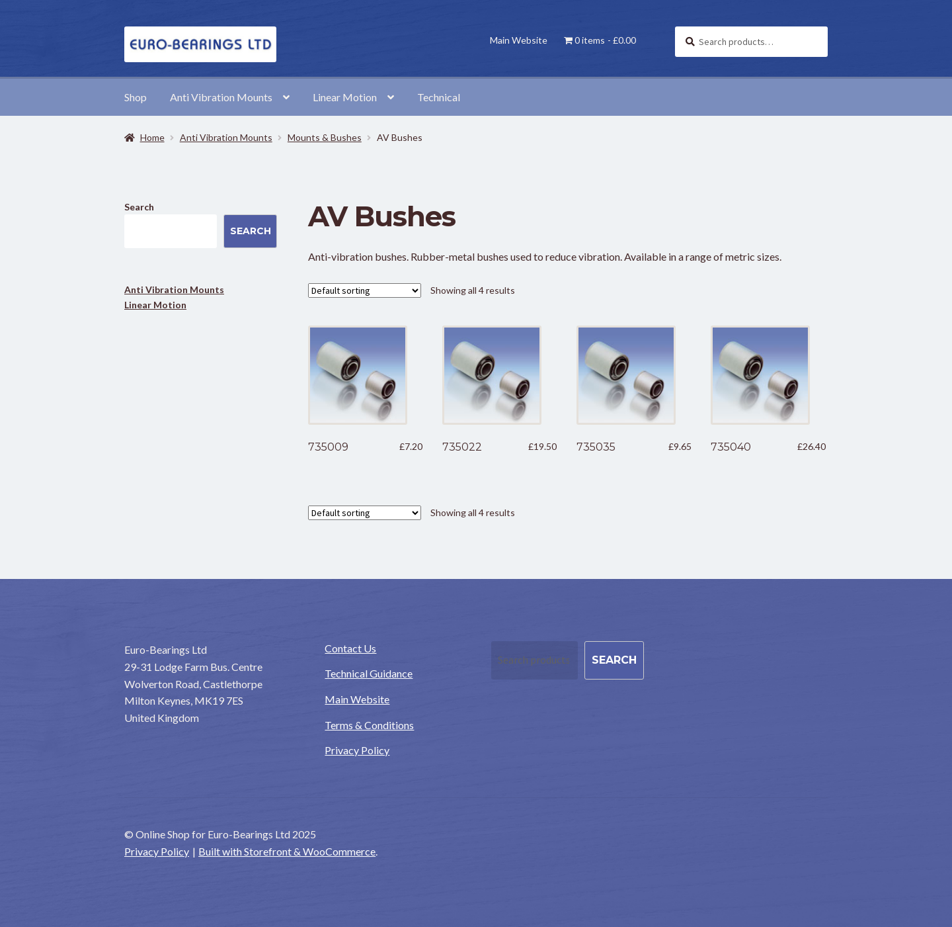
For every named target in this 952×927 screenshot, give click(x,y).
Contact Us (350, 648)
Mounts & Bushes (325, 137)
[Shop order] (364, 290)
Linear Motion (345, 97)
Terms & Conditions (369, 725)
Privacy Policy (357, 750)
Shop (135, 97)
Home (152, 137)
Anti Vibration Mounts (221, 97)
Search (139, 206)
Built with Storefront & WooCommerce (287, 851)
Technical (438, 97)
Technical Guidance (369, 673)
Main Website (518, 40)
